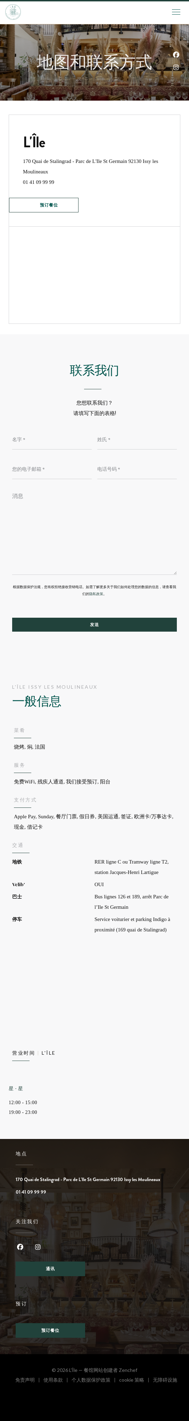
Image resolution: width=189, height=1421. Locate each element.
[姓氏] (137, 439)
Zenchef (128, 1370)
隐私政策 (96, 593)
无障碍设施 (165, 1381)
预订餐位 (49, 205)
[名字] (52, 439)
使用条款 (57, 1381)
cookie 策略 (136, 1381)
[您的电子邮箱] (52, 468)
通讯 (50, 1269)
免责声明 (29, 1381)
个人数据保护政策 (95, 1381)
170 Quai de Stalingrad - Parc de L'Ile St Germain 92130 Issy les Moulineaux (90, 166)
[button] (176, 12)
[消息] (94, 531)
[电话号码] (137, 468)
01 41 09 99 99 (38, 182)
